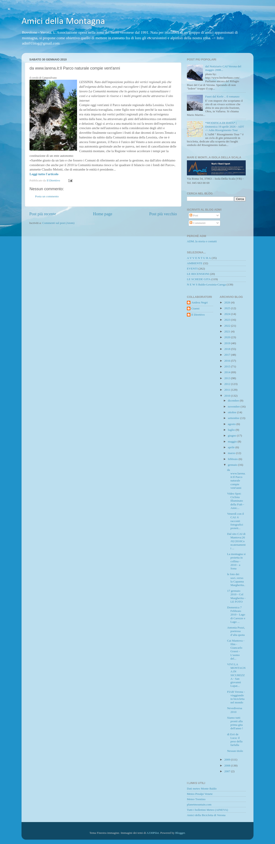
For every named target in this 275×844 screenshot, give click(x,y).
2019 (227, 343)
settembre (234, 418)
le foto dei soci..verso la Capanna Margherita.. (236, 579)
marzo (232, 453)
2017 (227, 354)
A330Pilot (152, 832)
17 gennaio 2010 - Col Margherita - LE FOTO (236, 596)
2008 (227, 765)
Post (194, 215)
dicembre (234, 400)
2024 (227, 314)
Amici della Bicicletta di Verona (206, 815)
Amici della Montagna (63, 21)
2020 (227, 337)
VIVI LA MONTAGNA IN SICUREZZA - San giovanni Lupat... (236, 675)
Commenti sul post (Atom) (58, 223)
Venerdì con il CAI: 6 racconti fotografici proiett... (235, 521)
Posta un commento (47, 196)
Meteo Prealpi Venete (200, 793)
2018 (227, 349)
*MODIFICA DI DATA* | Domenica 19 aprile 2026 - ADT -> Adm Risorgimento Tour (224, 126)
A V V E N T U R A (199, 258)
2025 (227, 308)
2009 (227, 759)
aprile (231, 447)
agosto (232, 424)
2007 (227, 771)
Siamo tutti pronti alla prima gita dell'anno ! (235, 723)
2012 (227, 384)
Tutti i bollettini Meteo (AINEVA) (207, 809)
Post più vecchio (163, 213)
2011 (227, 389)
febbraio (233, 459)
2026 (227, 302)
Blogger (180, 832)
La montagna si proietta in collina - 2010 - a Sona (236, 561)
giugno (232, 435)
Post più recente (42, 213)
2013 (227, 378)
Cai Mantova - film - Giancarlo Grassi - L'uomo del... (235, 649)
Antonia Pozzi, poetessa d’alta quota (236, 631)
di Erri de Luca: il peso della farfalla (234, 740)
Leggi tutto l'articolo (44, 174)
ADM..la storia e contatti (202, 241)
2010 (227, 395)
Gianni (195, 308)
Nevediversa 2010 (234, 709)
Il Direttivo (198, 314)
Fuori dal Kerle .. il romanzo (222, 96)
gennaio (233, 464)
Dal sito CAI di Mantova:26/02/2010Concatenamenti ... (236, 541)
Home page (102, 213)
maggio (233, 441)
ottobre (232, 412)
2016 (227, 360)
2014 (227, 372)
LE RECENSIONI (198, 274)
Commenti (198, 223)
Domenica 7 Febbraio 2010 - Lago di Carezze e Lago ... (236, 614)
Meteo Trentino (196, 799)
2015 (227, 366)
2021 (227, 331)
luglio (232, 429)
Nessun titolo (235, 751)
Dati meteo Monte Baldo (202, 788)
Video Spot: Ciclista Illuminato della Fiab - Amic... (235, 501)
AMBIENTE (194, 263)
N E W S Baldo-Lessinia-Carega (206, 284)
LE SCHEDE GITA (199, 279)
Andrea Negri (199, 302)
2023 (227, 319)
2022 (227, 325)
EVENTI (192, 268)
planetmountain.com (199, 804)
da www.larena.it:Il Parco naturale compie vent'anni (236, 478)
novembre (234, 406)
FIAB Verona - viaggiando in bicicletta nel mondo (236, 697)
